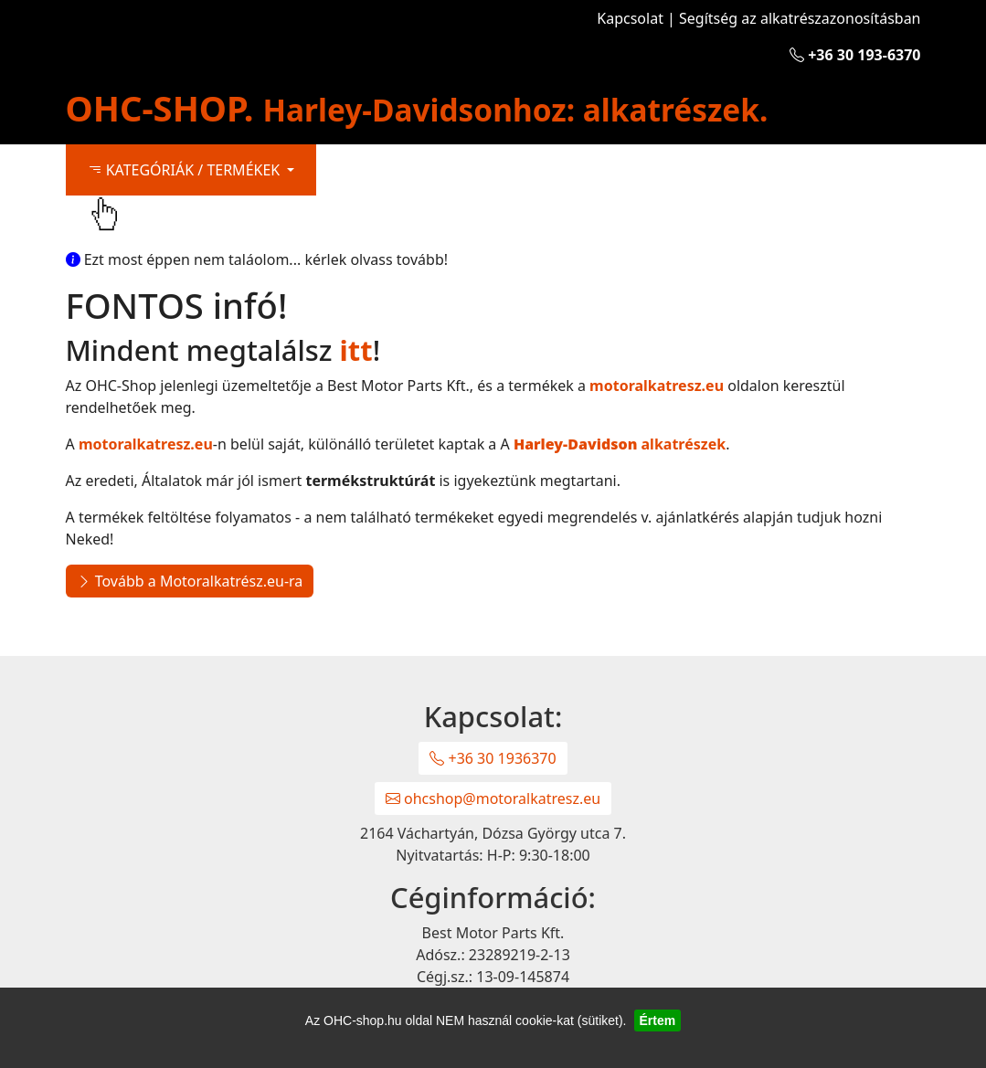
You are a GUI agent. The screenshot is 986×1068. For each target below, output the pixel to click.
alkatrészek (620, 444)
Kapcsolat (630, 18)
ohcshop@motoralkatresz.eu (493, 798)
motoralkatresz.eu (656, 385)
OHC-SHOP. (417, 108)
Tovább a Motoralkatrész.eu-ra (190, 581)
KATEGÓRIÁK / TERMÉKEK (186, 170)
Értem (658, 1020)
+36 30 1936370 (492, 758)
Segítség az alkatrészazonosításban (799, 18)
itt (356, 350)
